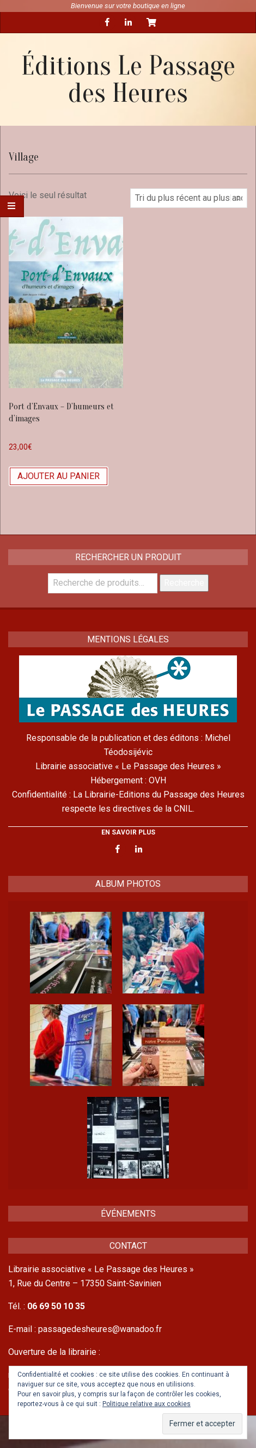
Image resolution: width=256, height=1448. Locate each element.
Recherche (184, 583)
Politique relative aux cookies (146, 1404)
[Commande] (188, 198)
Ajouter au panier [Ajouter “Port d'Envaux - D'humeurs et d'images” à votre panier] (58, 476)
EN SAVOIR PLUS (128, 832)
